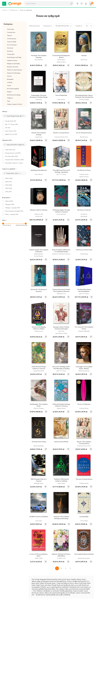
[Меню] (4, 4)
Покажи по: (79, 26)
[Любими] (82, 4)
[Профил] (86, 4)
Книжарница (13, 10)
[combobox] (46, 3)
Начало (4, 10)
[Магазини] (77, 4)
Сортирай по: (47, 26)
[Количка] (91, 3)
